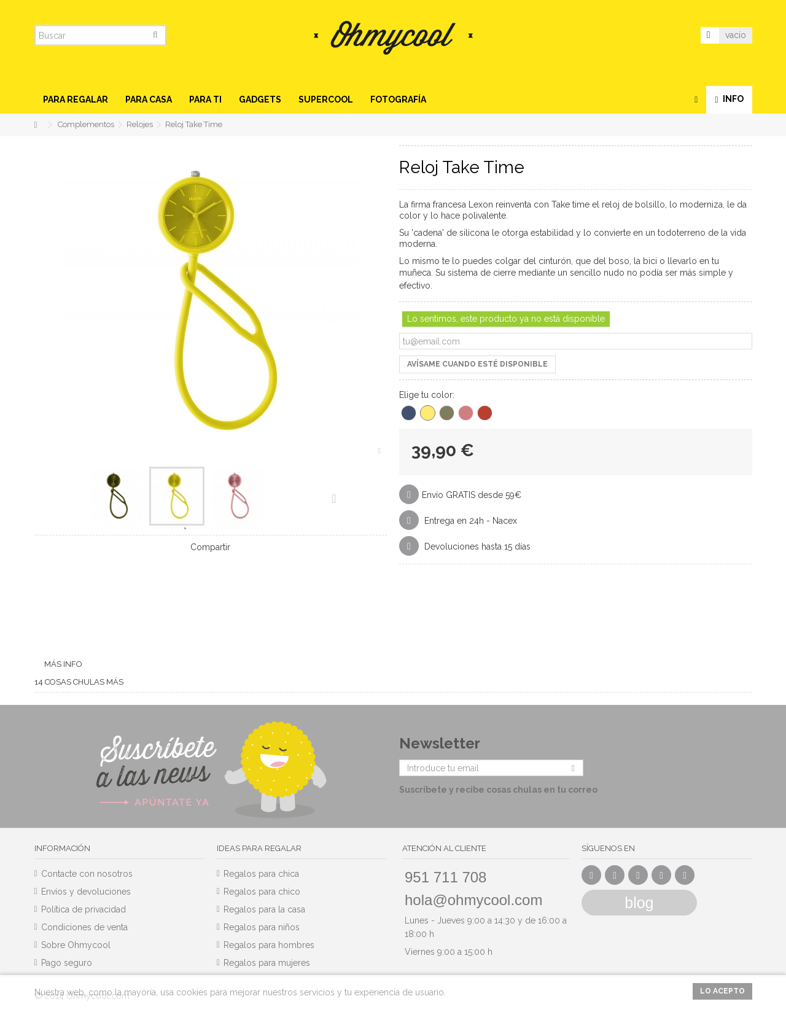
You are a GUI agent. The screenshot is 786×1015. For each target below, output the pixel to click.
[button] (75, 100)
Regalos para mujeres (267, 963)
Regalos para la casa (264, 909)
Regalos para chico (262, 891)
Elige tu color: (428, 395)
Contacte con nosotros (87, 874)
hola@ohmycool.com (473, 900)
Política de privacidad (83, 909)
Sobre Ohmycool (76, 945)
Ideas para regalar (259, 848)
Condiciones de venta (84, 927)
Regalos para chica (261, 874)
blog (639, 902)
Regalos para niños (262, 927)
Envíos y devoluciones (86, 891)
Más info (63, 664)
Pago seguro (66, 963)
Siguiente (333, 498)
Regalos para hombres (269, 945)
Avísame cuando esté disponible (477, 364)
